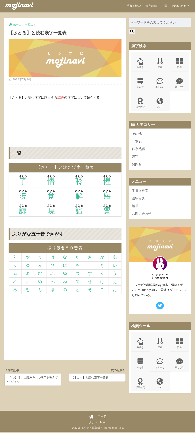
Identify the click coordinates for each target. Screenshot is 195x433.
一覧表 (137, 142)
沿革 (164, 5)
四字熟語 (138, 149)
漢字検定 (140, 103)
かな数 (140, 83)
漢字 (135, 157)
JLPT (160, 103)
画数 (160, 63)
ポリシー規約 (96, 423)
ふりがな (160, 83)
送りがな (179, 83)
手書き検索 (133, 5)
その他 (137, 134)
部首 (179, 63)
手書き (140, 63)
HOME (97, 418)
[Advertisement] (65, 121)
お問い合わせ (180, 5)
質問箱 (137, 165)
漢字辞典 (151, 5)
